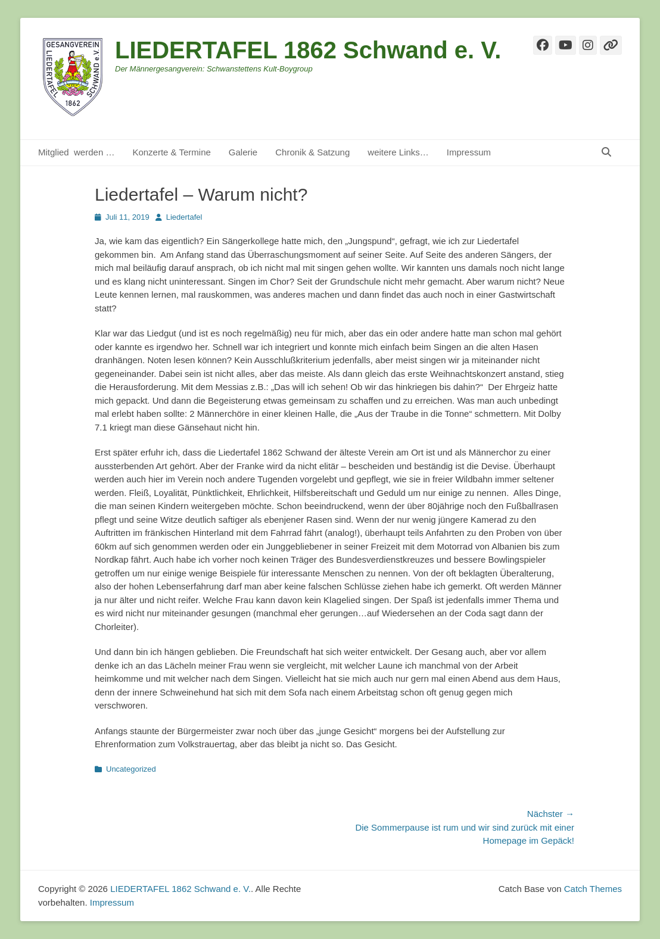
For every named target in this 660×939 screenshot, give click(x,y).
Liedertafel (184, 217)
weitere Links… (398, 152)
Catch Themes (593, 889)
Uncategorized (131, 769)
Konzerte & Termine (171, 152)
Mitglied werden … (76, 152)
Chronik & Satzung (312, 152)
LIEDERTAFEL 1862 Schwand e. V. (308, 50)
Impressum (469, 152)
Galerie (243, 152)
